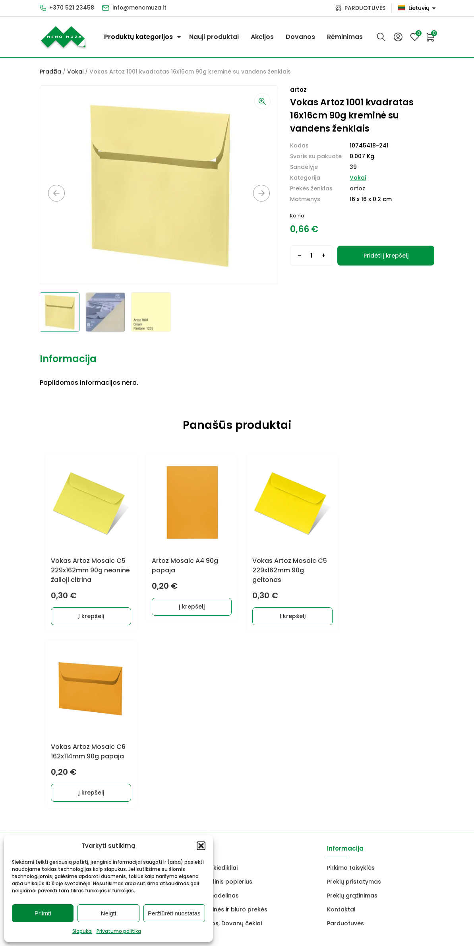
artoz (357, 188)
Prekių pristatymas (354, 704)
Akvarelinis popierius (222, 704)
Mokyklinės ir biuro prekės (230, 732)
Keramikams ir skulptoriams (144, 718)
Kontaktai (341, 732)
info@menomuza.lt (139, 8)
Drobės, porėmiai (64, 732)
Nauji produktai (214, 36)
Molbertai (54, 718)
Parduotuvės (345, 746)
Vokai (75, 72)
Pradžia (50, 72)
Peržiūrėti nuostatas (174, 913)
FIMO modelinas (216, 718)
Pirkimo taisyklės (351, 690)
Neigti (108, 913)
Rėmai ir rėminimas (131, 746)
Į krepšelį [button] (89, 615)
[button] (201, 846)
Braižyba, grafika (128, 732)
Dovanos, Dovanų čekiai (227, 746)
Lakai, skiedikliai (215, 690)
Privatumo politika (119, 931)
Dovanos (300, 36)
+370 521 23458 (71, 8)
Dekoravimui (121, 690)
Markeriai (117, 704)
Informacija (68, 358)
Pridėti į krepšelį (386, 256)
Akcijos (262, 36)
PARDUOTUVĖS (364, 8)
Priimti (43, 913)
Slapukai (82, 931)
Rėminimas (345, 36)
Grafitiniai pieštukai (68, 704)
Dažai (48, 690)
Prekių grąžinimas (352, 718)
